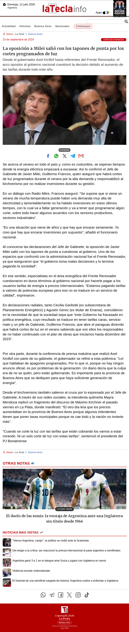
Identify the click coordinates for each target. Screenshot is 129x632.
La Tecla (19, 34)
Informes (25, 26)
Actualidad (9, 26)
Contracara (83, 26)
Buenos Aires (43, 26)
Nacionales (62, 26)
